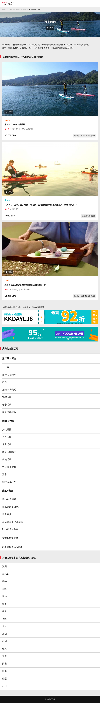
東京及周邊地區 (15, 9)
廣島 (24, 9)
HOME (4, 9)
